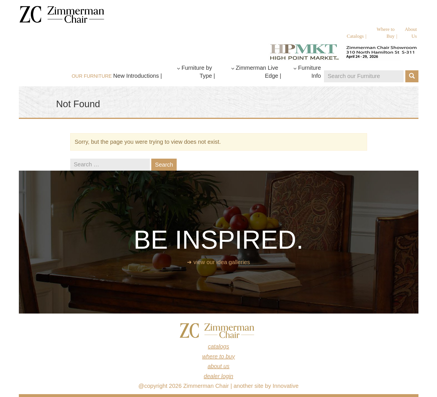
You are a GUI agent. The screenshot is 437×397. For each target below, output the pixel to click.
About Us (411, 33)
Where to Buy (386, 33)
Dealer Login (218, 376)
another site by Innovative (266, 386)
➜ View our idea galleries (218, 262)
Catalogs (355, 36)
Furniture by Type (194, 72)
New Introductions (136, 76)
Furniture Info (307, 72)
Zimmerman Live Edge (254, 72)
